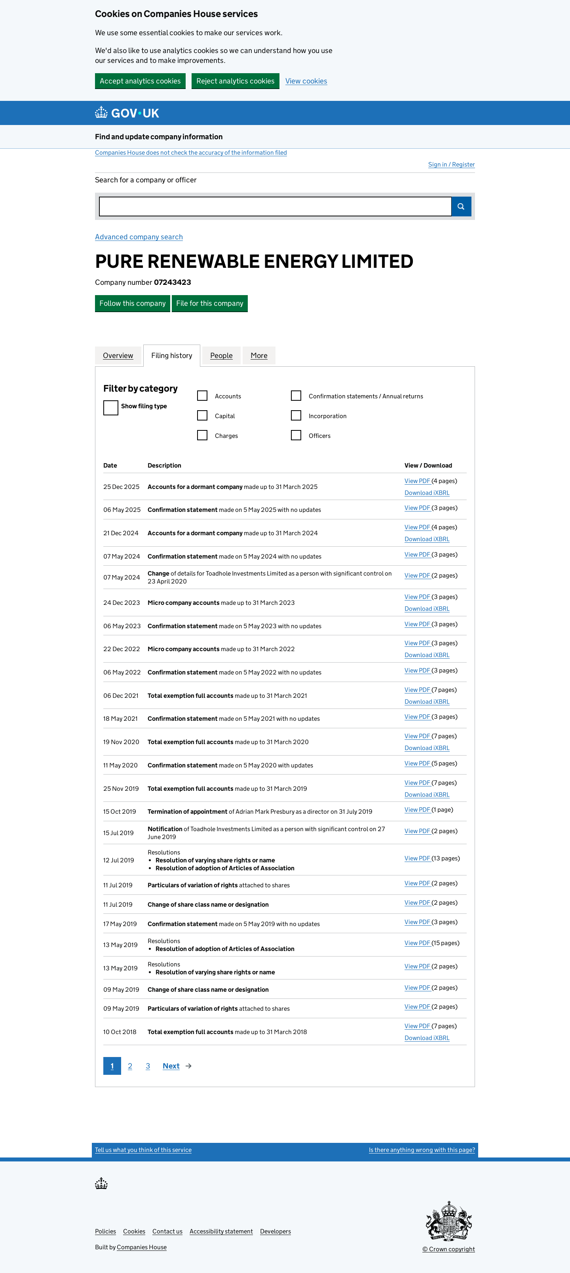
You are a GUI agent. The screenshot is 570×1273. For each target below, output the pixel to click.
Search (461, 206)
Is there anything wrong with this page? (422, 1150)
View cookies (306, 81)
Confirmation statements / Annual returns (357, 397)
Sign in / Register (451, 164)
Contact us (167, 1231)
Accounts (219, 397)
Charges (217, 437)
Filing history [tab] (171, 355)
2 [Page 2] (130, 1065)
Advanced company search (139, 236)
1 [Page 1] (112, 1065)
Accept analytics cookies (140, 80)
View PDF (418, 481)
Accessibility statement (221, 1231)
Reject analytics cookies (235, 80)
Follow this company (132, 303)
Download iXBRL (427, 492)
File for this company (209, 303)
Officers (311, 437)
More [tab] (259, 355)
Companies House (142, 1247)
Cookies (134, 1231)
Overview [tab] (118, 355)
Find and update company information (159, 136)
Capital (216, 417)
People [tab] (221, 355)
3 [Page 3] (148, 1065)
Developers (275, 1231)
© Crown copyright (448, 1249)
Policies (105, 1231)
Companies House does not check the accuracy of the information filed (191, 152)
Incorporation (319, 417)
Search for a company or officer (146, 179)
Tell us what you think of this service (143, 1150)
